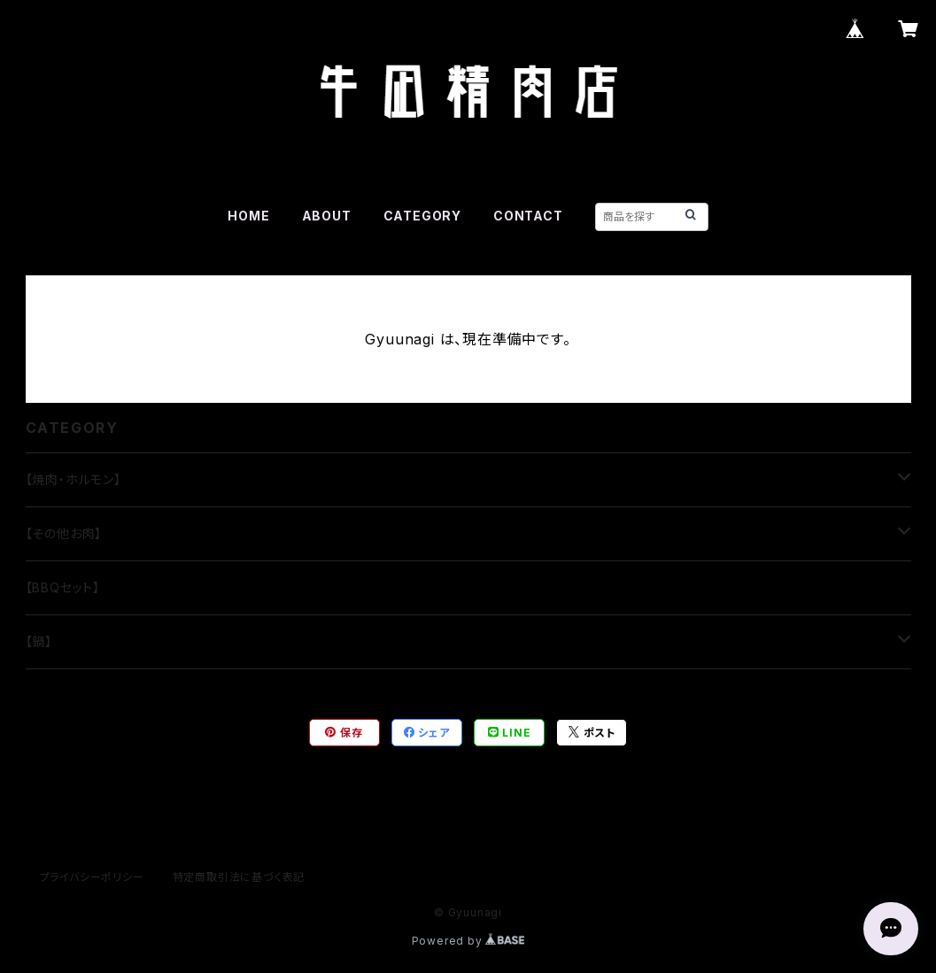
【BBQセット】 (63, 587)
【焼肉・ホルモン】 (73, 479)
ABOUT (327, 215)
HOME (248, 215)
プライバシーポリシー (92, 877)
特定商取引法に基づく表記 (239, 877)
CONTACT (528, 215)
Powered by (468, 940)
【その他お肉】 (64, 533)
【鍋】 (39, 641)
